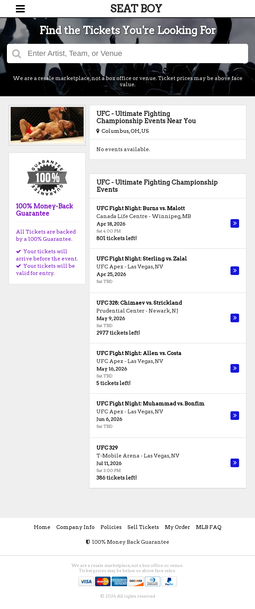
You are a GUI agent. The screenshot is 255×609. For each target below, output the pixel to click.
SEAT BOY (136, 8)
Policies (111, 527)
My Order (177, 527)
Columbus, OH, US (122, 131)
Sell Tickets (143, 527)
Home (42, 527)
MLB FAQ (208, 527)
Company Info (75, 527)
